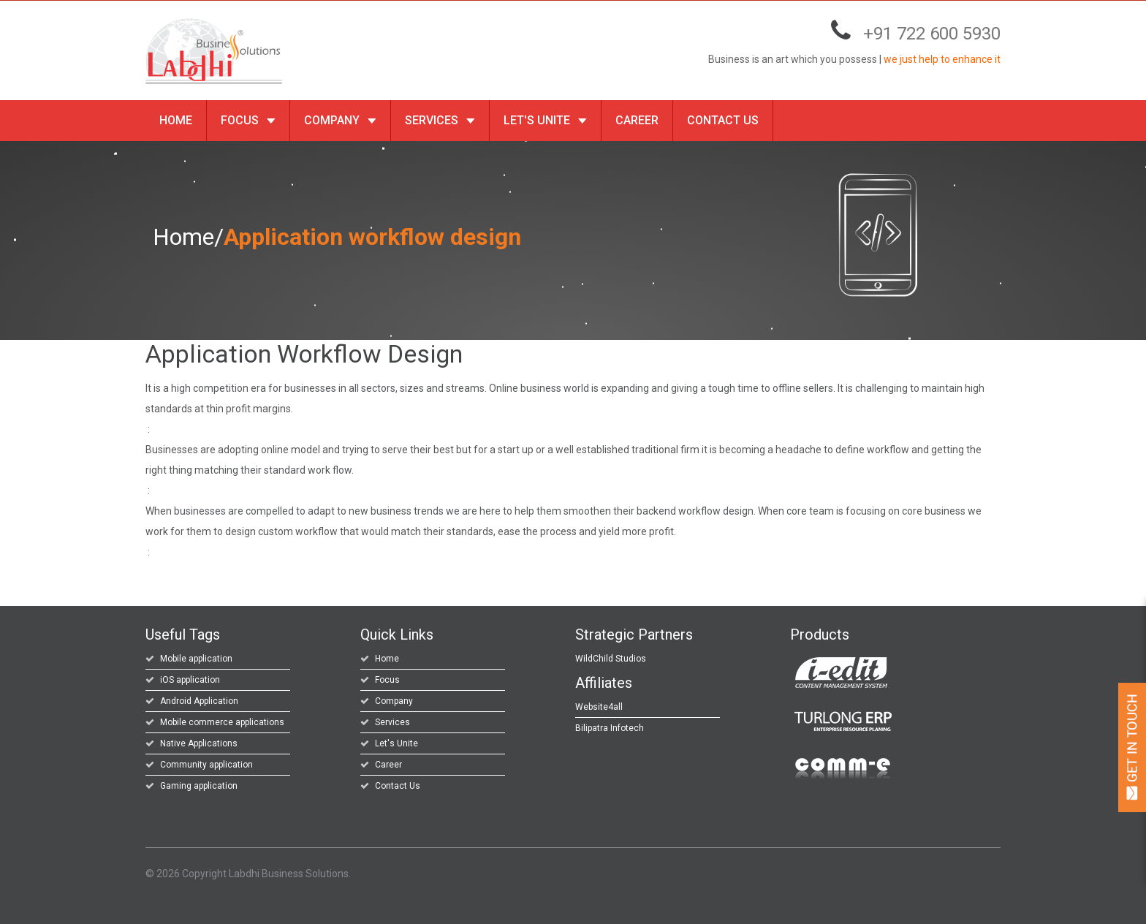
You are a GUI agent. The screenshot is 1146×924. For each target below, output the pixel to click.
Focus (248, 120)
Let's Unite (545, 120)
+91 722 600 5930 (932, 33)
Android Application (199, 701)
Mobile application (196, 659)
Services (440, 120)
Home (175, 120)
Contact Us (723, 120)
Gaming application (199, 786)
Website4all (599, 707)
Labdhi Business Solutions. (290, 873)
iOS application (190, 680)
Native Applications (199, 743)
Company (340, 120)
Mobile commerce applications (222, 722)
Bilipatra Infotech (609, 728)
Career (637, 120)
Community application (206, 765)
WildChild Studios (610, 659)
